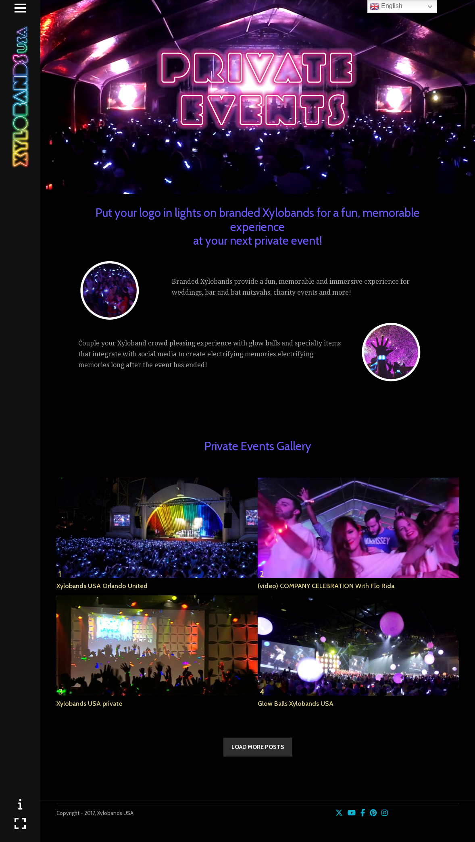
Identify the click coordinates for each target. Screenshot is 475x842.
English (386, 6)
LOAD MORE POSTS (257, 747)
